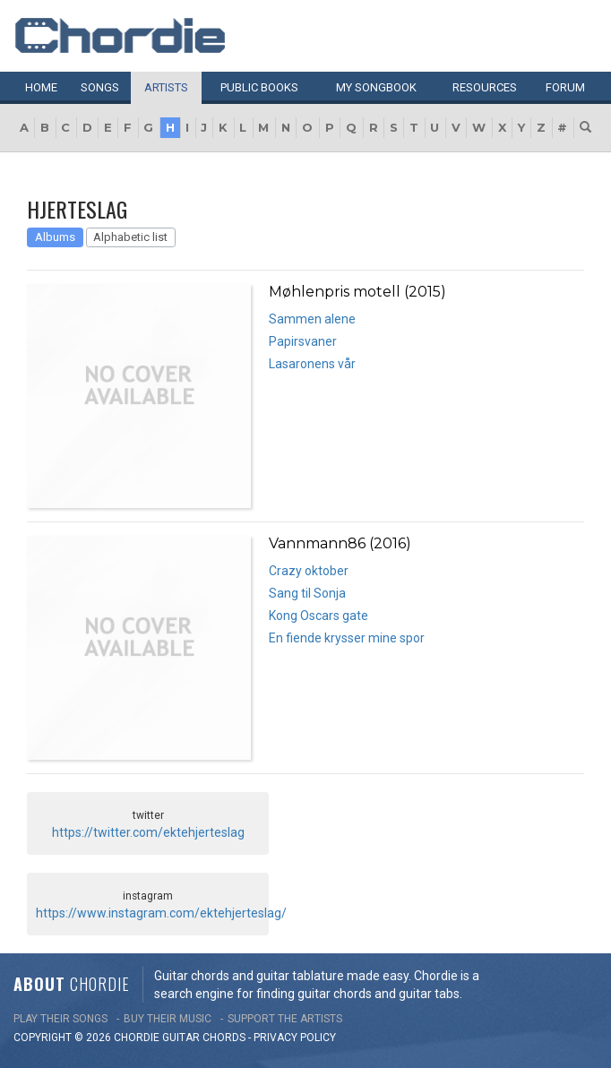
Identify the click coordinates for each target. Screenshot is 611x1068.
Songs (100, 87)
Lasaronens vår (312, 364)
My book (376, 87)
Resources (484, 87)
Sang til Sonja (307, 593)
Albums (55, 237)
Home (41, 87)
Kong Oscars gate (318, 615)
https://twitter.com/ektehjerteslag (148, 832)
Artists (166, 87)
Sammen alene (312, 319)
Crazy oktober (309, 571)
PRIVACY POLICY (295, 1037)
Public (259, 87)
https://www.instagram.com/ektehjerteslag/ (161, 913)
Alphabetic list (130, 237)
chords (223, 1037)
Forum (565, 87)
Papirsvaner (303, 341)
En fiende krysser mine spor (347, 638)
